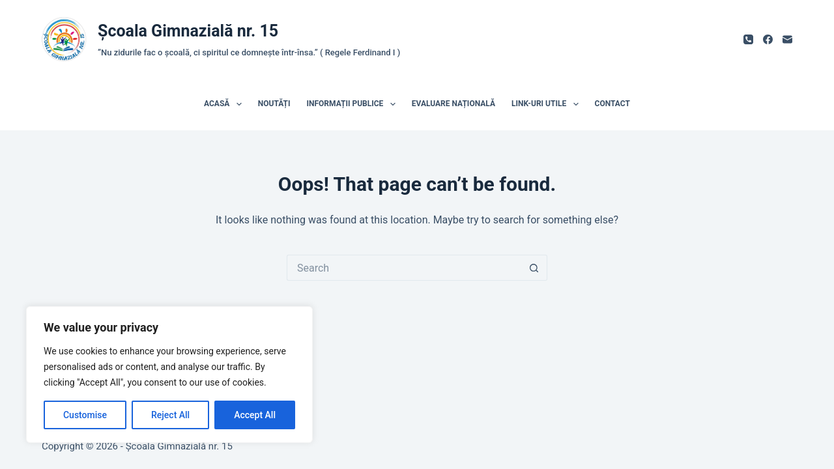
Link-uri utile (547, 104)
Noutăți (274, 103)
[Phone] (748, 39)
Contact (612, 103)
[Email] (787, 39)
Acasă (225, 104)
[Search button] (534, 268)
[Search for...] (404, 268)
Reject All (170, 415)
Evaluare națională (453, 103)
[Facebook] (768, 39)
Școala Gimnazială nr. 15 (188, 30)
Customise (85, 415)
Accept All (255, 415)
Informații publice (354, 104)
